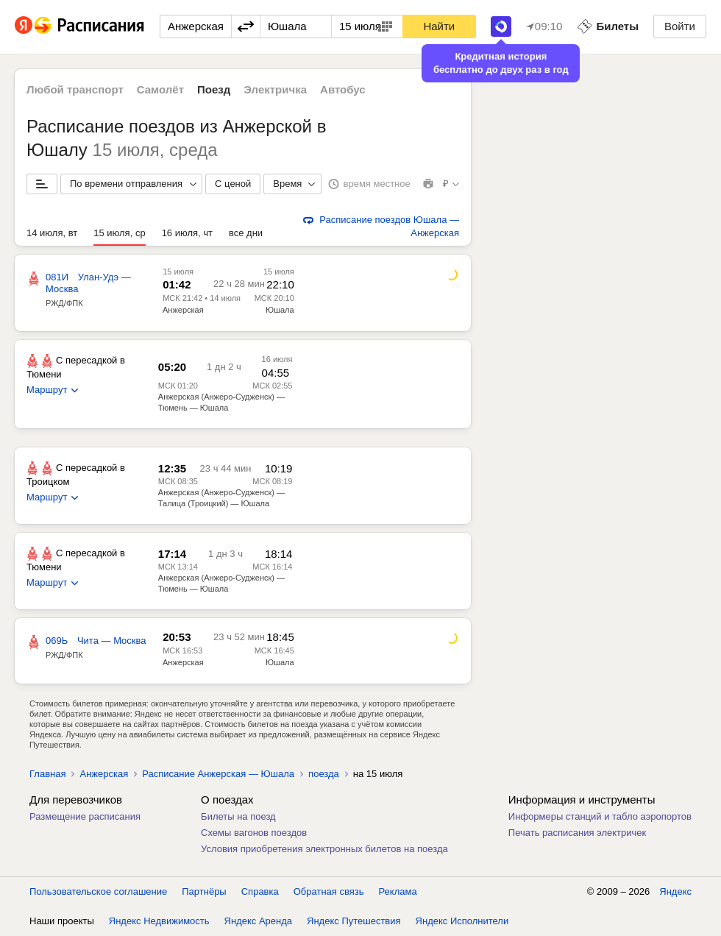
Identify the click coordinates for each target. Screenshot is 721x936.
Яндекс (675, 891)
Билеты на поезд (238, 816)
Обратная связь (329, 891)
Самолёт (160, 89)
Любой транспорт (75, 89)
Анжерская (183, 309)
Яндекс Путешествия (354, 920)
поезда (323, 773)
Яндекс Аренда (258, 920)
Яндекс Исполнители (462, 920)
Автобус (343, 89)
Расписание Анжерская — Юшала (218, 773)
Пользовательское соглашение (98, 891)
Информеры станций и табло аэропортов (600, 816)
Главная (47, 773)
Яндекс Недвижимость (159, 920)
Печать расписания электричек (577, 832)
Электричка (275, 89)
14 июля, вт (51, 232)
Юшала (280, 309)
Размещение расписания (85, 816)
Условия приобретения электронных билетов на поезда (324, 848)
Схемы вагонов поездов (254, 832)
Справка (260, 891)
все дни (246, 232)
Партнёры (204, 891)
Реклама (398, 891)
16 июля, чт (187, 232)
